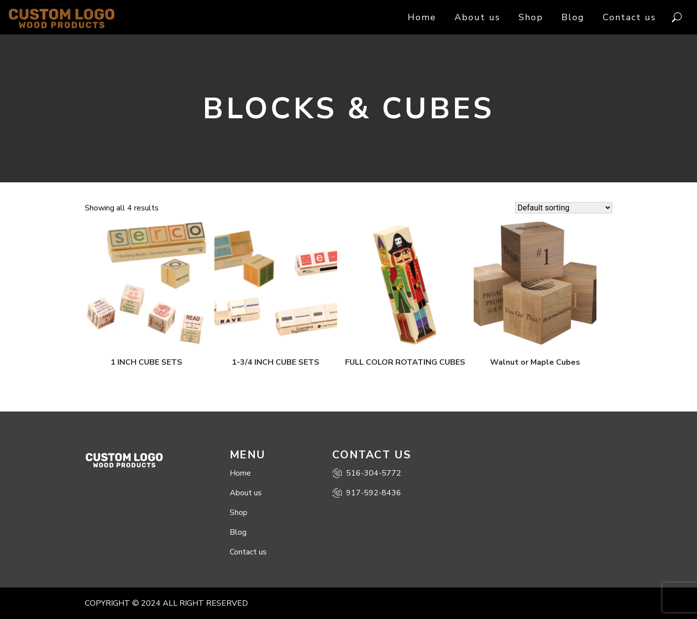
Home (422, 17)
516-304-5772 (366, 473)
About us (477, 17)
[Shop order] (563, 207)
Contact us (629, 17)
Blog (573, 17)
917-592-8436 (366, 493)
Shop (531, 17)
